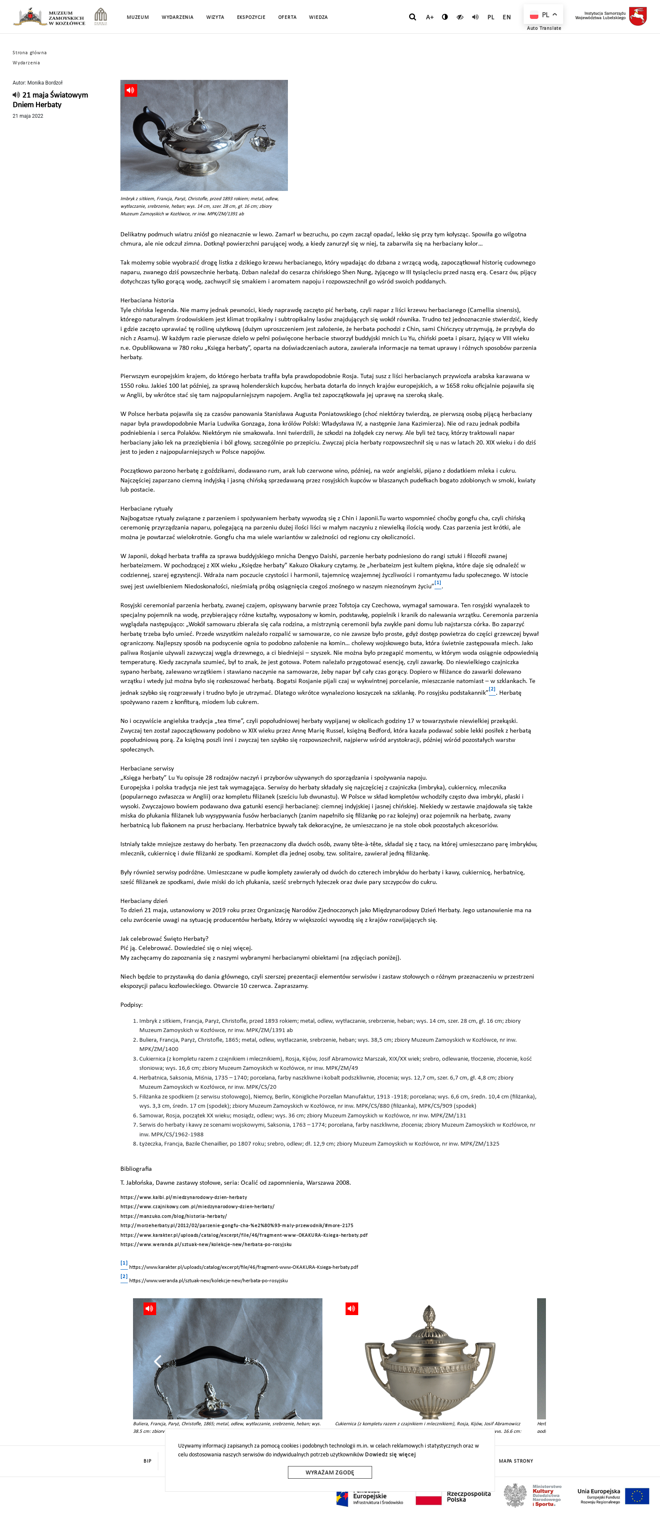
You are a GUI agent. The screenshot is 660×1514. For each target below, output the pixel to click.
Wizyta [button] (215, 17)
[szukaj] (413, 17)
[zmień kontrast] (445, 17)
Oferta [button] (287, 17)
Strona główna (30, 53)
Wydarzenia (178, 17)
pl (491, 17)
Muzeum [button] (138, 17)
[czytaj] (460, 17)
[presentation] (157, 1361)
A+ (430, 17)
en (507, 17)
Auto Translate (544, 28)
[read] (475, 17)
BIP (147, 1461)
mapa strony (516, 1461)
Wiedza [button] (318, 17)
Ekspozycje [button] (251, 17)
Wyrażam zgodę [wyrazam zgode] (330, 1473)
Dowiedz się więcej (390, 1455)
